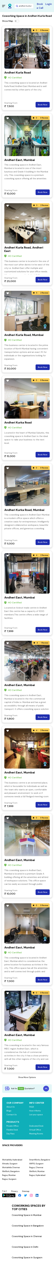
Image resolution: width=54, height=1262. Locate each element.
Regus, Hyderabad (37, 1175)
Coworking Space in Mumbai (26, 1215)
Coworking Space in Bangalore (28, 1225)
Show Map (7, 20)
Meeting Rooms (36, 1133)
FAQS (31, 1107)
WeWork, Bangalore (11, 1171)
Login (48, 4)
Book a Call (40, 6)
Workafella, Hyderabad (12, 1160)
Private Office (12, 1126)
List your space (36, 1114)
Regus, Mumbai (9, 1175)
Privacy (14, 1191)
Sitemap (25, 1191)
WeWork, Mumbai (36, 1171)
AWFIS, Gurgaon (36, 1163)
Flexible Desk (12, 1130)
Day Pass (10, 1133)
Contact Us (11, 1114)
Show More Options (27, 1077)
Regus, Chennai (36, 1167)
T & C (4, 1191)
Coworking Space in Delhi (25, 1246)
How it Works (35, 1111)
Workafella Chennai (11, 1167)
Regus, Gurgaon (9, 1179)
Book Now (42, 104)
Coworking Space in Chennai (27, 1236)
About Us (10, 1107)
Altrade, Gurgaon (9, 1163)
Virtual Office (35, 1130)
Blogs (8, 1111)
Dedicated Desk (36, 1126)
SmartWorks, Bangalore (39, 1160)
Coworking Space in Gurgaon (27, 1257)
